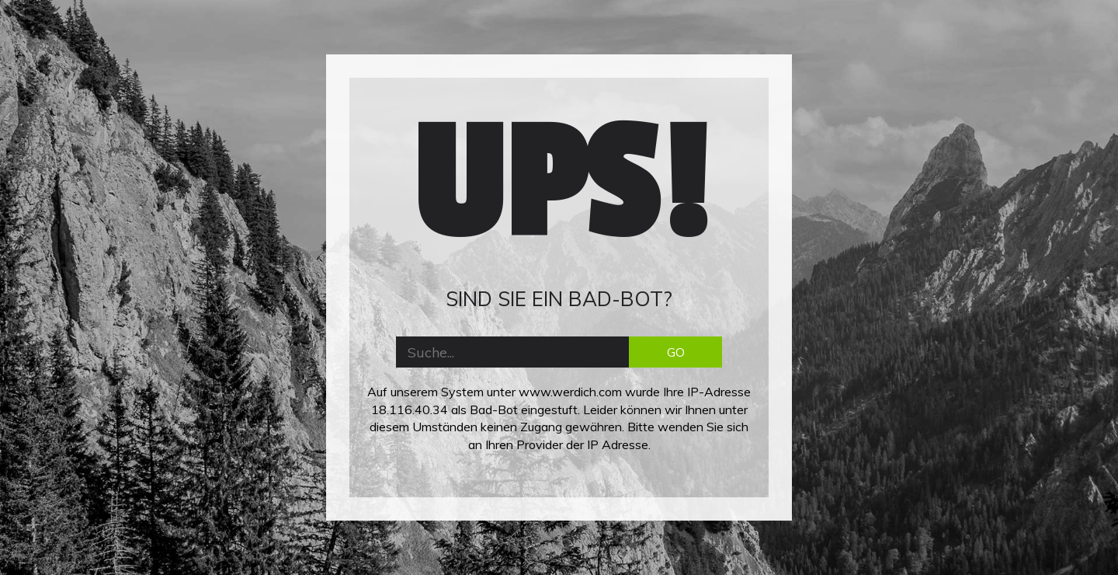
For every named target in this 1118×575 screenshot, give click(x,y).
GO (676, 352)
